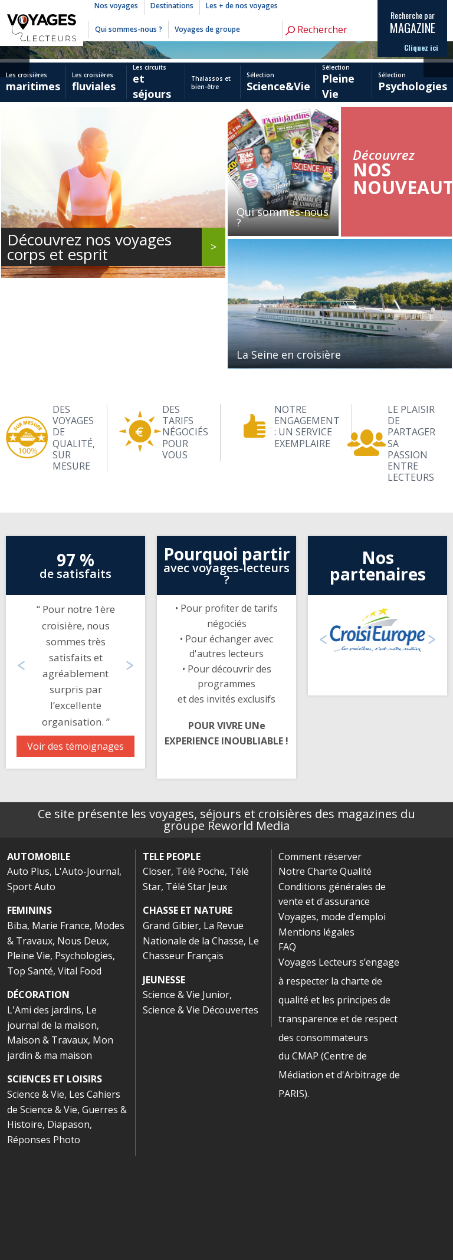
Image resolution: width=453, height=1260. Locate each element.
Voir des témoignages (75, 850)
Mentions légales (316, 1035)
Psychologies (84, 1059)
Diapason (68, 1228)
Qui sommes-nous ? (128, 29)
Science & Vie (35, 1198)
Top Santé (30, 1074)
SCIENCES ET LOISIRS (54, 1182)
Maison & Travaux (47, 1143)
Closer (157, 975)
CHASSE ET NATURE (187, 1014)
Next (438, 81)
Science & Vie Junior (186, 1098)
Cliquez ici (421, 47)
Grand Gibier (171, 1029)
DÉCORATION (38, 1098)
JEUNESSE (164, 1083)
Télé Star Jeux (196, 990)
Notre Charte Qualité (325, 975)
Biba (17, 1029)
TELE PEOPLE (172, 960)
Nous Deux (82, 1044)
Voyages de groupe (207, 29)
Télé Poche (200, 975)
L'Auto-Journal (86, 975)
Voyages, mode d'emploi (332, 1020)
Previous (14, 81)
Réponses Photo (43, 1243)
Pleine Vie (28, 1059)
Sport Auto (31, 990)
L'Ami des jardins (44, 1113)
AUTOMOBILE (38, 960)
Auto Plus (28, 975)
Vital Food (79, 1074)
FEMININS (29, 1014)
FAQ (287, 1050)
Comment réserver (320, 960)
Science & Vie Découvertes (200, 1113)
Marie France (61, 1029)
